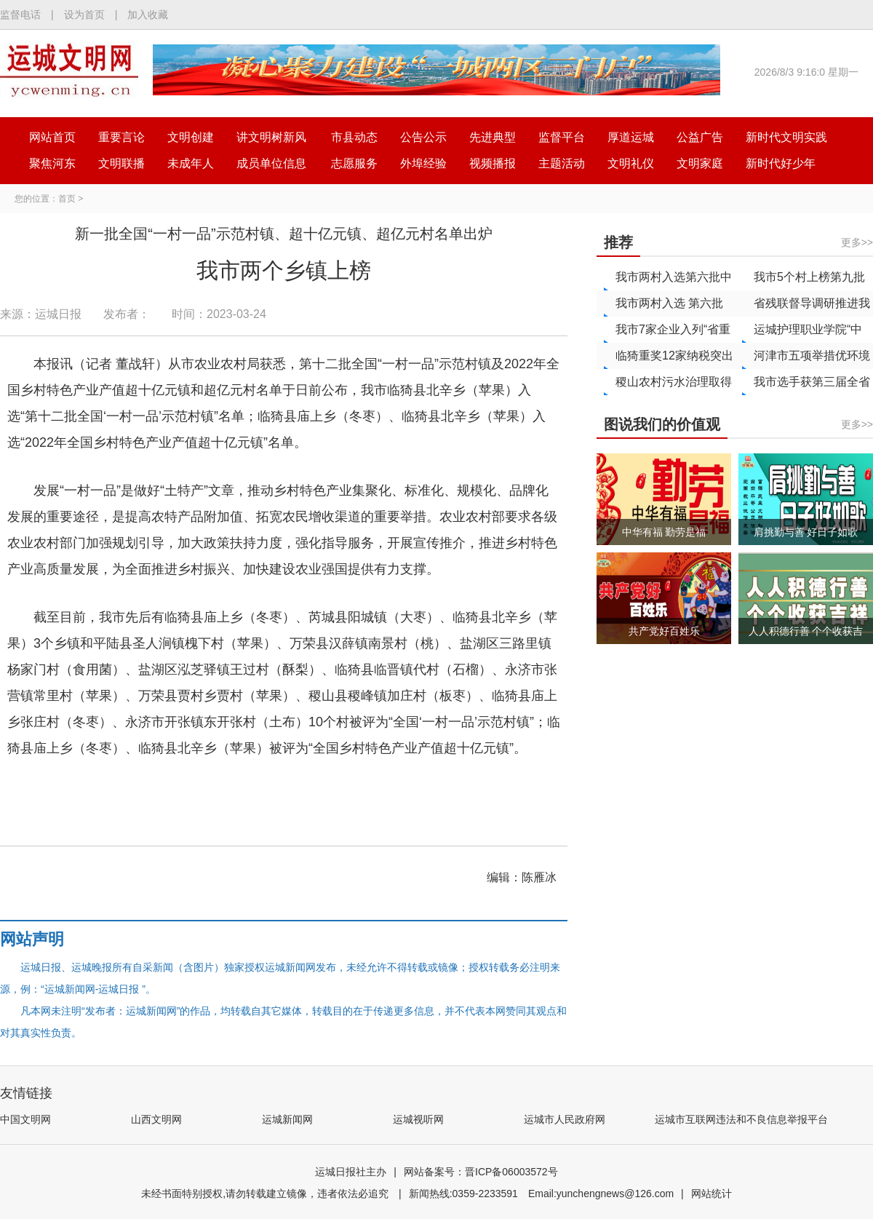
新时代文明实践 (786, 137)
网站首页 (52, 137)
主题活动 (561, 163)
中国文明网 (25, 1119)
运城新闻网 (287, 1119)
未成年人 (190, 163)
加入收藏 (147, 14)
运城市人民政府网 (564, 1119)
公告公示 (423, 137)
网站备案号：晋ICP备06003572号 (481, 1172)
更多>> (857, 242)
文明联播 (121, 163)
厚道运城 (630, 137)
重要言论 (121, 137)
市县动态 (354, 137)
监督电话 (20, 14)
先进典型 (492, 137)
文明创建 (190, 137)
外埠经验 (423, 163)
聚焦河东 (52, 163)
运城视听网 (418, 1119)
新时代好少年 (781, 163)
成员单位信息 (271, 163)
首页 (67, 199)
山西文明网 (156, 1119)
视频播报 (492, 163)
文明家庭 (700, 163)
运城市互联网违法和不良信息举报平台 (741, 1119)
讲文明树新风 (271, 137)
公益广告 (700, 137)
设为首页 (84, 14)
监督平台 (561, 137)
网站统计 (711, 1193)
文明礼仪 (630, 163)
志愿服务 (354, 163)
